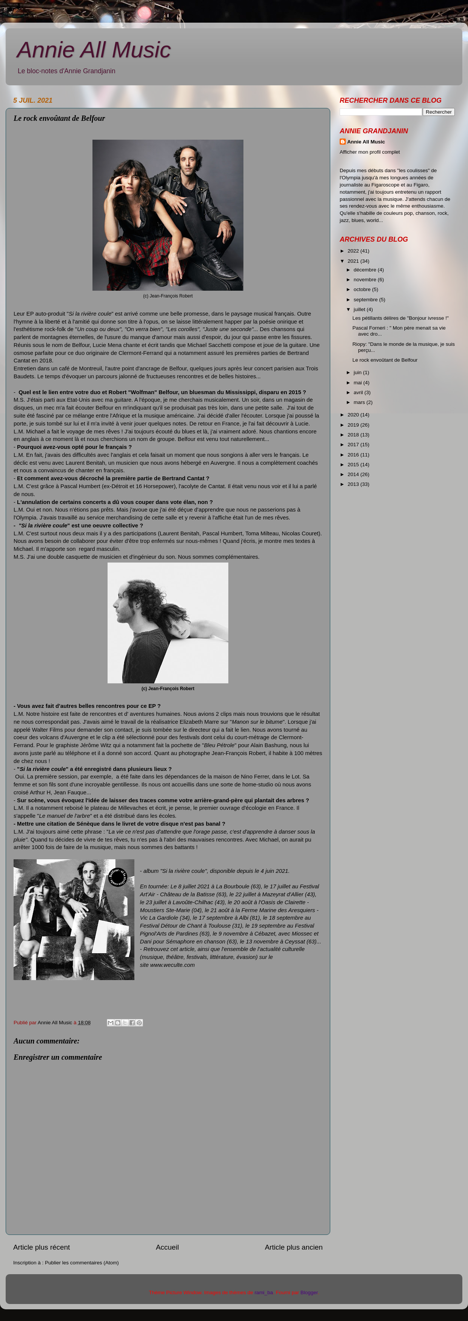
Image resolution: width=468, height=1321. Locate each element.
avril (359, 392)
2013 (354, 484)
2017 (354, 444)
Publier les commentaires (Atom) (82, 1263)
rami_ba (263, 1292)
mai (358, 382)
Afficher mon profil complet (370, 152)
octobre (363, 289)
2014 (354, 474)
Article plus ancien (294, 1247)
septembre (366, 299)
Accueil (167, 1247)
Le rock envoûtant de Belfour (385, 360)
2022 (354, 251)
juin (358, 372)
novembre (366, 279)
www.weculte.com (172, 965)
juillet (360, 309)
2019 (354, 425)
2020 (354, 415)
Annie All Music (94, 49)
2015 (354, 464)
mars (360, 402)
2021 (354, 261)
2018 (354, 435)
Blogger (309, 1292)
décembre (366, 270)
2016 (354, 455)
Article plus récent (41, 1247)
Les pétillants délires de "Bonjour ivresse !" (401, 318)
